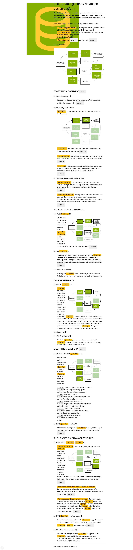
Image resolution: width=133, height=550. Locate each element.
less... (83, 91)
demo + (92, 40)
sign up (73, 40)
